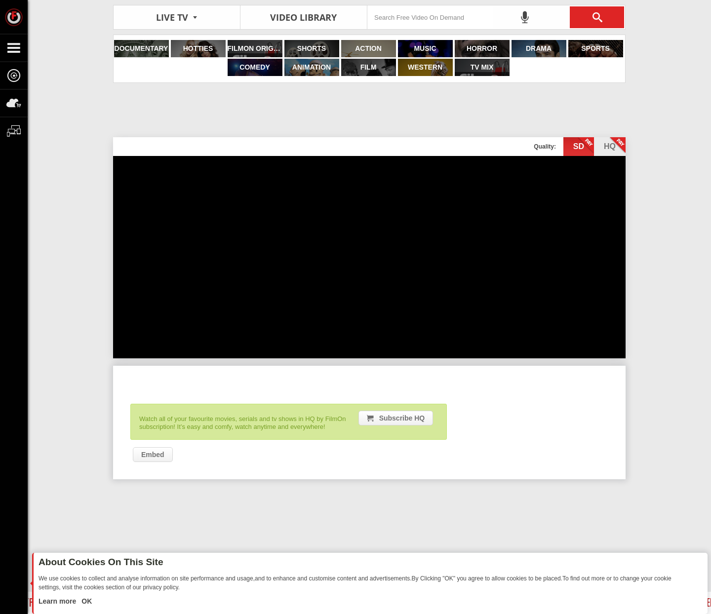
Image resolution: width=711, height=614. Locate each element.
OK (85, 601)
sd (583, 145)
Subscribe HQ (402, 418)
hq (615, 145)
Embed (152, 455)
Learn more (58, 601)
